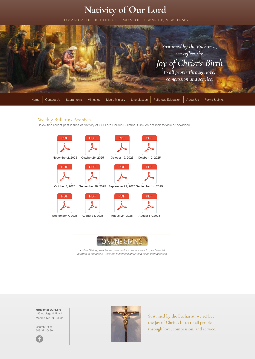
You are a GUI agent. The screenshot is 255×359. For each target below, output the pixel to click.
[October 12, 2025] (149, 148)
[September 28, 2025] (92, 176)
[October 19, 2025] (122, 148)
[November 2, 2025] (64, 148)
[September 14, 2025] (149, 176)
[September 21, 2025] (121, 176)
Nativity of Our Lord (125, 10)
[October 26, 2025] (92, 148)
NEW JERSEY (176, 20)
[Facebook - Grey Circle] (39, 339)
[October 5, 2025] (64, 176)
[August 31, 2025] (92, 206)
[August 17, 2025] (149, 206)
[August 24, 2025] (121, 206)
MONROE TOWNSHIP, (143, 20)
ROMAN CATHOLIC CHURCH (90, 20)
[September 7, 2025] (64, 206)
